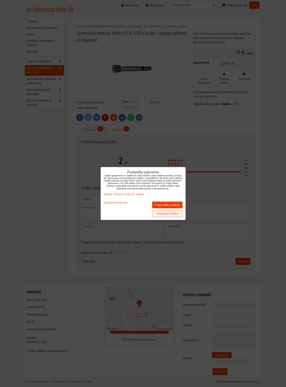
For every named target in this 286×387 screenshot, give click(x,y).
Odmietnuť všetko (167, 213)
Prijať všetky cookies (167, 205)
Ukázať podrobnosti (116, 202)
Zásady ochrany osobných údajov (124, 194)
